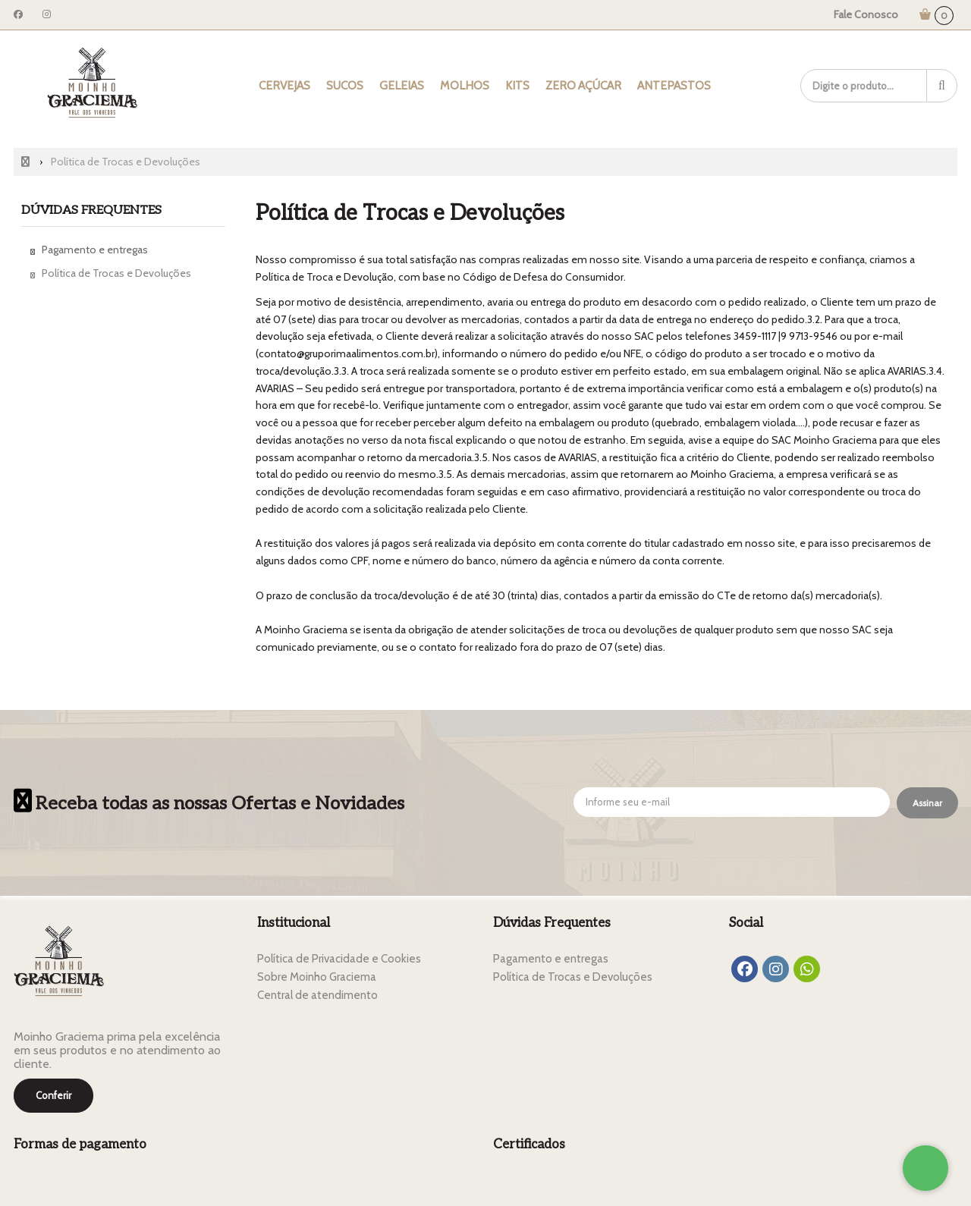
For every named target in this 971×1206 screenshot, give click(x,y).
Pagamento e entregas (95, 249)
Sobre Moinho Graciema (316, 977)
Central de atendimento (317, 995)
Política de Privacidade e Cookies (339, 958)
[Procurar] (941, 85)
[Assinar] (927, 803)
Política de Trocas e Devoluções (116, 273)
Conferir (53, 1095)
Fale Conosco (866, 14)
